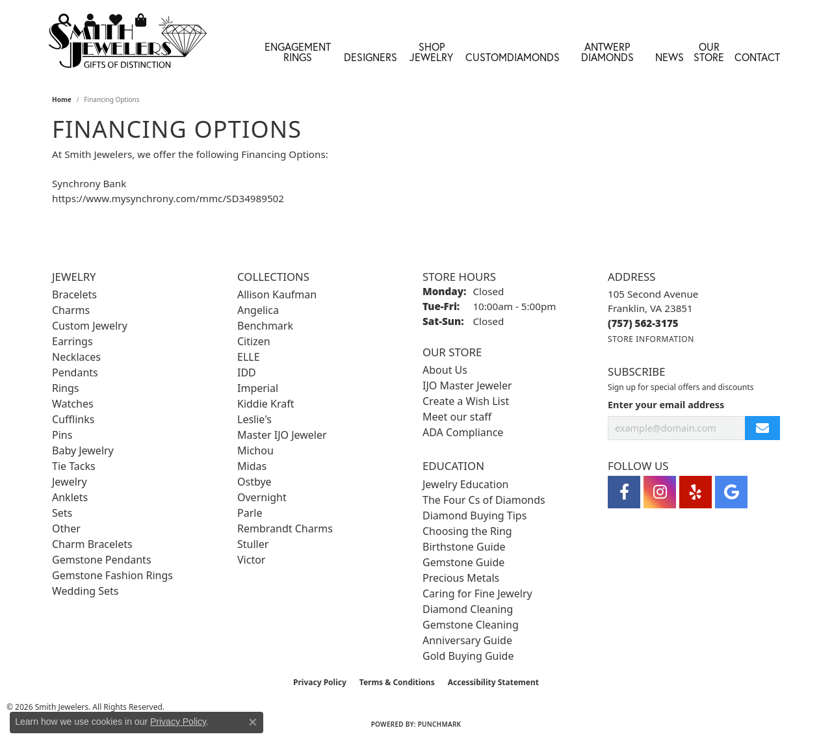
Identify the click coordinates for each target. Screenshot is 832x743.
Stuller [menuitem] (252, 544)
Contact (757, 57)
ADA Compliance (462, 432)
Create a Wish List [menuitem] (465, 401)
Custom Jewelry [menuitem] (89, 326)
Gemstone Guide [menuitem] (463, 562)
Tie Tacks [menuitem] (74, 466)
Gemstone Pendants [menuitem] (101, 560)
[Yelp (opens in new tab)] (695, 492)
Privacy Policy (319, 682)
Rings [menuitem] (65, 388)
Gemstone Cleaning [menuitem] (470, 625)
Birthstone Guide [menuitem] (464, 547)
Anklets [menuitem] (70, 497)
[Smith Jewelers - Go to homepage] (127, 45)
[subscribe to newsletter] (762, 428)
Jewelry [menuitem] (69, 482)
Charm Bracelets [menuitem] (92, 544)
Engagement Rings (298, 52)
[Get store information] (651, 339)
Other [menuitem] (66, 528)
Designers (370, 57)
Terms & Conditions (397, 682)
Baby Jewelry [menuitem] (83, 450)
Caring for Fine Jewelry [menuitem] (477, 593)
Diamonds (533, 57)
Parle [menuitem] (249, 513)
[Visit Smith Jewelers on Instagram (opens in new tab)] (660, 492)
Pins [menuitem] (62, 435)
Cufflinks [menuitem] (73, 419)
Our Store (709, 52)
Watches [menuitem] (73, 404)
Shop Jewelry (431, 52)
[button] (65, 19)
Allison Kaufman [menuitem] (277, 294)
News (669, 57)
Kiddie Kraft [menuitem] (265, 404)
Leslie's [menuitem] (254, 419)
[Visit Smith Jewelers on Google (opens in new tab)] (731, 492)
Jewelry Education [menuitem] (465, 484)
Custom (486, 57)
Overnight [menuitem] (262, 497)
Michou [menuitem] (255, 450)
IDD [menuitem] (246, 372)
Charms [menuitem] (71, 310)
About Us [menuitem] (444, 370)
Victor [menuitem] (251, 560)
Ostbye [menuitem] (254, 482)
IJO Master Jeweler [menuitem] (467, 385)
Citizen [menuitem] (253, 341)
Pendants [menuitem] (75, 372)
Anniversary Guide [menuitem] (467, 640)
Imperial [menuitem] (257, 388)
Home (62, 99)
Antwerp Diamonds (607, 52)
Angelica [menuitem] (258, 310)
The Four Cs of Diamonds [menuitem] (483, 500)
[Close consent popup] (253, 722)
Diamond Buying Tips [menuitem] (474, 515)
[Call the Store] (643, 323)
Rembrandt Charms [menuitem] (285, 528)
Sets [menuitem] (62, 513)
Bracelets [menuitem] (74, 294)
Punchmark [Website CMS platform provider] (440, 724)
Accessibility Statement (493, 682)
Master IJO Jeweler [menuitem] (282, 435)
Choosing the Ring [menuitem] (467, 531)
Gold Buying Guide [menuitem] (468, 656)
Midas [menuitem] (251, 466)
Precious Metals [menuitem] (460, 578)
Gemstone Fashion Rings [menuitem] (112, 575)
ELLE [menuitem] (248, 357)
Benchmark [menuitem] (265, 326)
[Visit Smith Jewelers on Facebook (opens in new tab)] (624, 492)
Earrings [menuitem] (72, 341)
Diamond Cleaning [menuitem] (467, 609)
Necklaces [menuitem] (76, 357)
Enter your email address (666, 404)
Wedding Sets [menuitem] (85, 591)
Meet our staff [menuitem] (456, 417)
